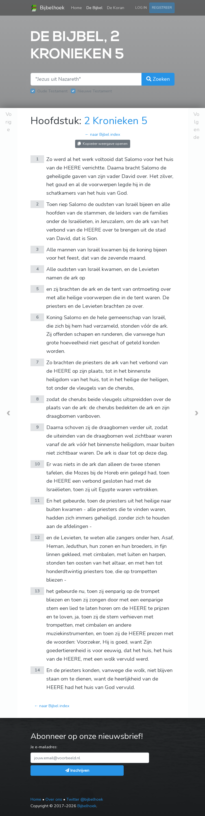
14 (37, 670)
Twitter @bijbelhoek (84, 799)
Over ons (53, 799)
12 (37, 537)
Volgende (196, 126)
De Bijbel (94, 7)
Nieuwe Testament (95, 91)
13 (37, 591)
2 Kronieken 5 (115, 121)
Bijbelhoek (47, 8)
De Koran (115, 7)
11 (37, 500)
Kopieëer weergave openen (103, 143)
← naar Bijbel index (102, 134)
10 (37, 464)
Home (77, 7)
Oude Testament (52, 91)
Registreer (162, 7)
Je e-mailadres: (43, 747)
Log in (141, 7)
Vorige (8, 122)
